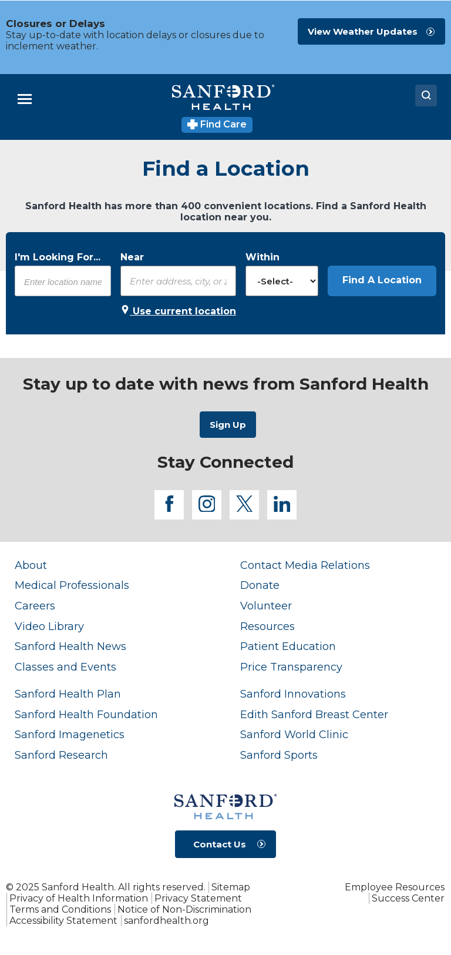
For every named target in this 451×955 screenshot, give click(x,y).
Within (262, 257)
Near (132, 257)
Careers (35, 605)
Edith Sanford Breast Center (314, 714)
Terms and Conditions (60, 909)
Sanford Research (61, 755)
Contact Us (219, 844)
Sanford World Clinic (294, 734)
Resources (267, 626)
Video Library (49, 626)
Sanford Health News (70, 646)
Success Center (408, 898)
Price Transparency (291, 666)
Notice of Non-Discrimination (184, 909)
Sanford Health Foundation (86, 714)
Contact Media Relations (305, 565)
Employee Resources (395, 887)
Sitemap (230, 887)
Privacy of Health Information (78, 898)
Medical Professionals (72, 585)
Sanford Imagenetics (69, 734)
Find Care (217, 124)
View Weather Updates (363, 31)
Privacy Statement (198, 898)
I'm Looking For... (57, 257)
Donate (260, 585)
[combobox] (62, 281)
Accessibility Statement (63, 920)
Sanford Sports (279, 755)
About (31, 565)
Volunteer (266, 605)
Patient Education (288, 646)
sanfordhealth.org (166, 920)
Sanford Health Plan (68, 694)
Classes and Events (65, 666)
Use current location (178, 311)
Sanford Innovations (293, 694)
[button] (382, 281)
